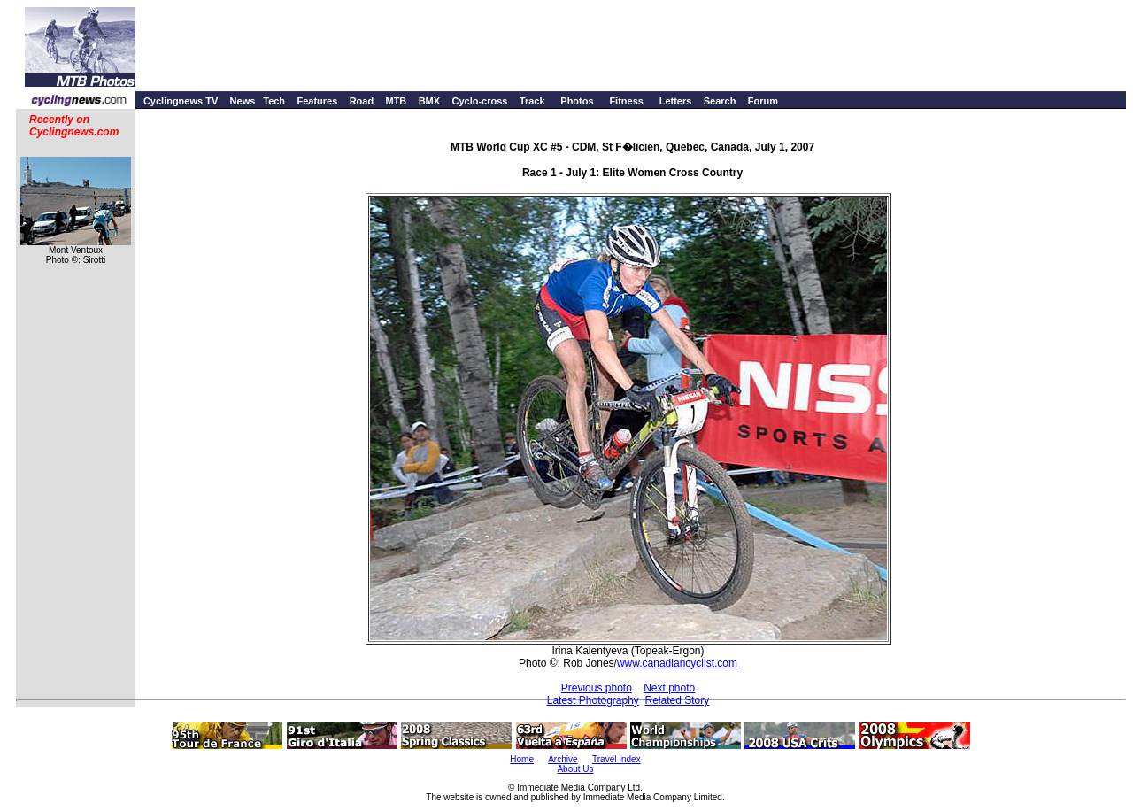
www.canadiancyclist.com (677, 663)
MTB (395, 101)
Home (522, 759)
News (243, 101)
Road (362, 101)
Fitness (626, 101)
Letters (675, 101)
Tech (274, 101)
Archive (562, 759)
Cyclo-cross (479, 101)
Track (532, 101)
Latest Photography (593, 700)
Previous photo (596, 688)
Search (720, 101)
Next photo (669, 688)
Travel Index (616, 759)
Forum (763, 101)
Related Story (677, 700)
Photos (576, 101)
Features (317, 101)
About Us (575, 769)
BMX (429, 101)
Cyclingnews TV (180, 101)
